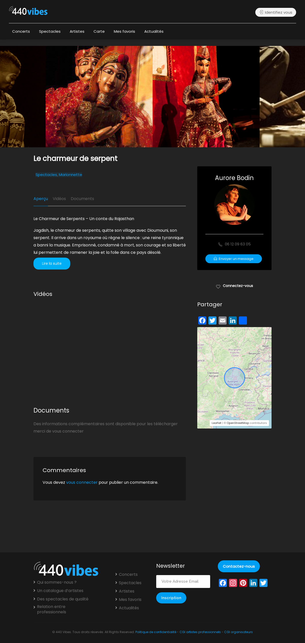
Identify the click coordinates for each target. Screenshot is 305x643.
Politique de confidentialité (155, 632)
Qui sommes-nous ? (57, 582)
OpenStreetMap (238, 423)
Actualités (154, 31)
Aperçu (40, 199)
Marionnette (70, 174)
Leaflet (216, 423)
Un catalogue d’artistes (60, 591)
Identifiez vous (275, 12)
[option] (206, 96)
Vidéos (59, 199)
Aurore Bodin (234, 178)
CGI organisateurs (238, 632)
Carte (99, 31)
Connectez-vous (234, 285)
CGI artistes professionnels (200, 632)
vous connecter (82, 482)
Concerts (21, 31)
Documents (82, 199)
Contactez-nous (239, 566)
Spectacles (50, 31)
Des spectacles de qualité (62, 599)
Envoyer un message (234, 258)
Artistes (77, 31)
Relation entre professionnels (51, 609)
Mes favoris (124, 31)
